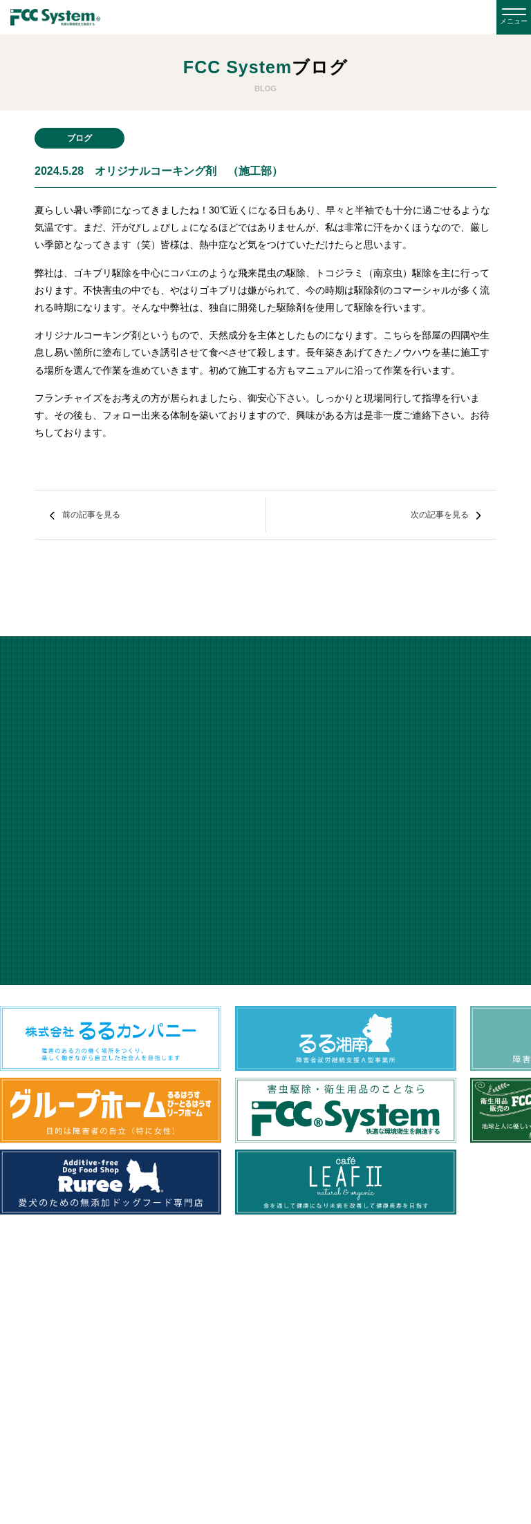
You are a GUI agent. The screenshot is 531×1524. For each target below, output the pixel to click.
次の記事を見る (440, 515)
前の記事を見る (91, 515)
